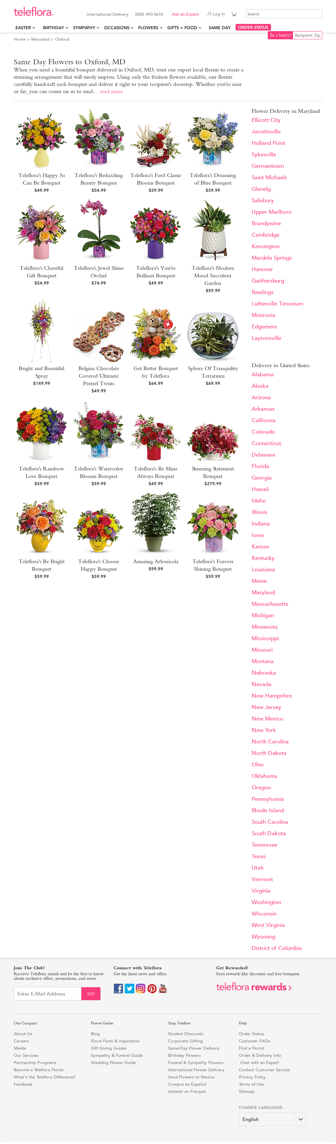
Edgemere (264, 326)
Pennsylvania (268, 799)
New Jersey (266, 707)
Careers (21, 1041)
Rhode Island (268, 810)
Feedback (23, 1084)
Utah (257, 867)
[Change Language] (273, 1119)
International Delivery (108, 14)
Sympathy (84, 27)
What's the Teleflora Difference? (45, 1077)
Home (20, 39)
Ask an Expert (185, 14)
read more (111, 91)
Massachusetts (270, 604)
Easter (23, 27)
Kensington (266, 246)
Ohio (258, 764)
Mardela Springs (272, 257)
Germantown (268, 166)
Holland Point (268, 143)
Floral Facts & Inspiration (115, 1041)
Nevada (261, 684)
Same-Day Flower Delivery (194, 1048)
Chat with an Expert (259, 1062)
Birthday (53, 27)
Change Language (260, 1107)
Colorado (263, 431)
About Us (23, 1033)
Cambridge (265, 234)
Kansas (260, 546)
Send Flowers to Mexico (191, 1077)
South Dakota (269, 833)
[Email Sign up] (47, 993)
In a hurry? (281, 35)
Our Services (26, 1055)
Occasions (116, 27)
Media (20, 1048)
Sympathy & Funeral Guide (117, 1055)
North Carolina (270, 741)
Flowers (148, 27)
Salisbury (263, 200)
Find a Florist (251, 1048)
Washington (266, 902)
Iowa (258, 535)
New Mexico (267, 718)
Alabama (263, 374)
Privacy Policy (252, 1077)
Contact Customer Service (264, 1070)
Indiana (261, 523)
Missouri (262, 649)
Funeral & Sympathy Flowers (195, 1062)
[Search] (284, 13)
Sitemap (247, 1091)
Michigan (263, 615)
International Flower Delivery (196, 1070)
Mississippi (265, 638)
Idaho (259, 500)
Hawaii (260, 489)
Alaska (260, 386)
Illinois (259, 512)
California (264, 420)
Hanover (262, 269)
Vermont (262, 879)
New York (264, 730)
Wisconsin (264, 913)
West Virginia (268, 925)
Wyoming (263, 936)
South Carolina (270, 822)
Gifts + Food (182, 27)
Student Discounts (185, 1033)
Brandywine (266, 223)
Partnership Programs (35, 1062)
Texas (259, 856)
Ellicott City (266, 120)
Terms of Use (251, 1084)
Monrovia (263, 315)
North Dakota (269, 753)
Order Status (251, 1033)
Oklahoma (264, 776)
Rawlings (263, 292)
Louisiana (263, 569)
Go (91, 993)
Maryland (40, 39)
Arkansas (263, 408)
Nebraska (264, 672)
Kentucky (263, 558)
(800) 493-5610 (149, 14)
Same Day (221, 27)
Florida (260, 466)
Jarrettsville (266, 131)
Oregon (261, 787)
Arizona (261, 397)
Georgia (262, 477)
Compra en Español (187, 1084)
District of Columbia (277, 948)
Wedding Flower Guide (113, 1062)
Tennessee (264, 844)
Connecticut (266, 443)
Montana (263, 661)
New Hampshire (272, 695)
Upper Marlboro (272, 211)
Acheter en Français (187, 1091)
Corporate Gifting (185, 1041)
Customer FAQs (254, 1041)
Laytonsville (266, 338)
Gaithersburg (268, 280)
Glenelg (261, 189)
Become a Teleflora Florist (39, 1070)
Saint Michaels (269, 177)
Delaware (263, 454)
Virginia (261, 890)
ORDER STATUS (253, 27)
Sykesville (264, 154)
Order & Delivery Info (260, 1055)
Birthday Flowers (184, 1055)
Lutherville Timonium (277, 303)
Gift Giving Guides (109, 1048)
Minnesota (265, 626)
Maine (259, 581)
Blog (95, 1033)
